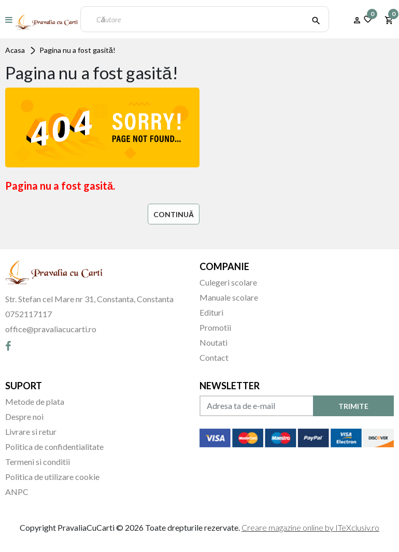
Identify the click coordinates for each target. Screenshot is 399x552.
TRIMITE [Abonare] (353, 406)
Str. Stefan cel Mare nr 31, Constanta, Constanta (89, 299)
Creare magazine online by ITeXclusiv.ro (310, 527)
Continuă (173, 214)
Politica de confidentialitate (54, 446)
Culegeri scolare (228, 282)
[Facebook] (8, 345)
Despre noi (24, 416)
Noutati (213, 342)
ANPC (16, 492)
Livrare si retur (30, 431)
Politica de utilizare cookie (52, 477)
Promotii (215, 327)
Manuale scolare (229, 297)
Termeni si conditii (37, 461)
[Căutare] (316, 19)
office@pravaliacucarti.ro (50, 329)
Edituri (211, 312)
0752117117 (28, 314)
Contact (214, 357)
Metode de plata (34, 401)
